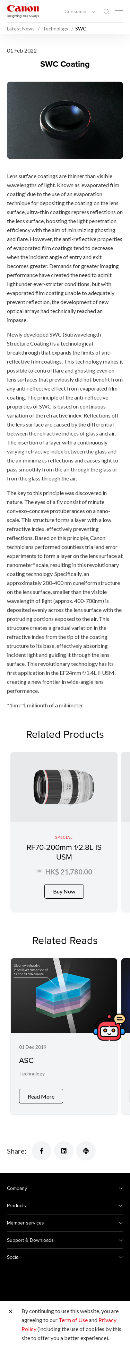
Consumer (76, 11)
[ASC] (64, 1033)
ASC (26, 1060)
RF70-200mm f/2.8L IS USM (64, 852)
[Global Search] (106, 12)
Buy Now (64, 891)
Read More (41, 1091)
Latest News (21, 28)
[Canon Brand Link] (23, 11)
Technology (32, 1073)
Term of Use (73, 1320)
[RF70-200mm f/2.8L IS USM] (64, 832)
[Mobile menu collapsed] (119, 11)
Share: (16, 1145)
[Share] (41, 1145)
